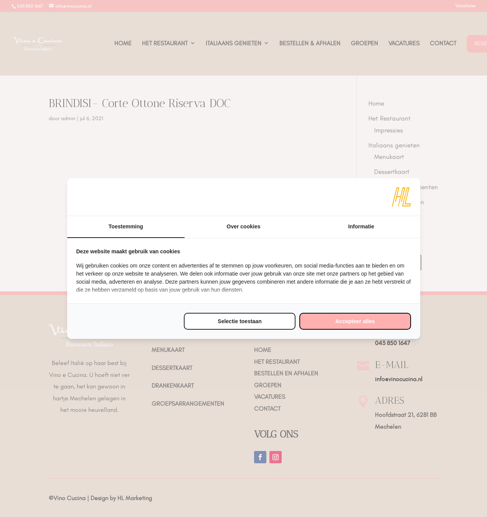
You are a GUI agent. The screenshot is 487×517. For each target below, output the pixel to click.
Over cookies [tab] (244, 226)
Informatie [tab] (361, 226)
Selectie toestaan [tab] (239, 321)
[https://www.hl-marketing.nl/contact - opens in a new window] (401, 196)
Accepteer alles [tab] (355, 321)
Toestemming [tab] (126, 226)
